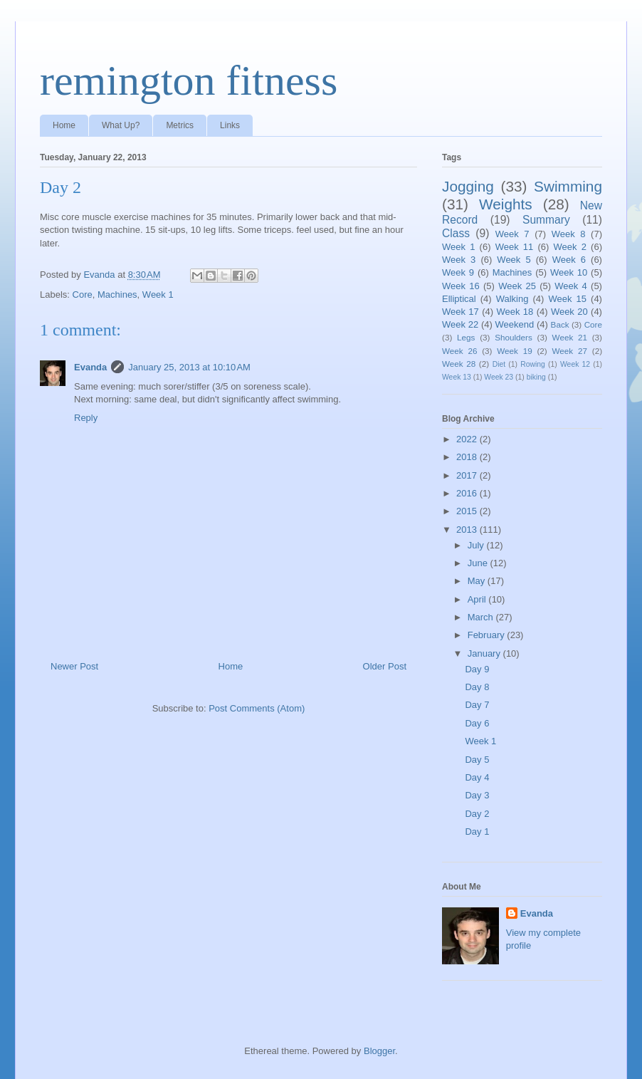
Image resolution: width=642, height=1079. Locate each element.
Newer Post (74, 666)
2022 (468, 439)
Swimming (568, 186)
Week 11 (514, 246)
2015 (468, 511)
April (478, 599)
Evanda (90, 367)
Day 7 (477, 704)
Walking (512, 298)
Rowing (532, 364)
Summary (546, 220)
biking (536, 377)
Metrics (180, 125)
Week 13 (456, 377)
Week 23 (498, 377)
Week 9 (458, 272)
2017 (468, 475)
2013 (468, 529)
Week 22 (460, 324)
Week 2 (570, 246)
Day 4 (477, 777)
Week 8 (569, 234)
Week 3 (458, 259)
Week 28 (458, 363)
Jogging (468, 186)
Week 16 (461, 286)
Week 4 (570, 286)
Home (64, 125)
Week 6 (569, 259)
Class (456, 233)
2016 (468, 493)
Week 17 (460, 311)
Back (560, 324)
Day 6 (477, 723)
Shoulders (513, 337)
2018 (468, 457)
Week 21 (569, 337)
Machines (117, 294)
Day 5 (477, 759)
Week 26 (459, 350)
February (487, 635)
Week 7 (512, 234)
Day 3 (477, 795)
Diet (499, 364)
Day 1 (477, 831)
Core (83, 294)
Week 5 (513, 259)
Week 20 (569, 311)
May (478, 580)
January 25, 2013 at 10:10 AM (189, 367)
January (485, 653)
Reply (86, 417)
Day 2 (477, 813)
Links (230, 125)
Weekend (515, 324)
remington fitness (188, 80)
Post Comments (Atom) (257, 708)
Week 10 (568, 272)
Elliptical (459, 298)
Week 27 (569, 350)
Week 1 (158, 294)
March (482, 617)
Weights (505, 204)
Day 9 (477, 669)
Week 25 (517, 286)
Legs (466, 337)
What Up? (121, 125)
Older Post (384, 666)
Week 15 (567, 298)
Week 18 (514, 311)
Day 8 (477, 687)
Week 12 (575, 364)
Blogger (379, 1051)
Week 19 (514, 350)
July (477, 545)
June (479, 563)
